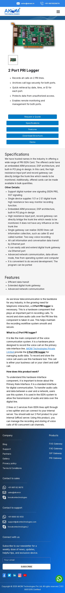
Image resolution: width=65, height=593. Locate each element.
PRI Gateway (55, 458)
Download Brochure (33, 135)
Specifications (32, 123)
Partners (7, 454)
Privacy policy (9, 463)
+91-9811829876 (50, 3)
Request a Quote (32, 116)
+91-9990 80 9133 (13, 517)
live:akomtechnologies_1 (15, 527)
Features (32, 129)
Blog (5, 444)
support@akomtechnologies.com (19, 522)
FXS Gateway (55, 443)
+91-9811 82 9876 (13, 487)
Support (7, 449)
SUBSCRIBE (26, 566)
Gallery (6, 458)
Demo (32, 142)
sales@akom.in (25, 3)
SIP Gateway (55, 453)
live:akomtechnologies (15, 497)
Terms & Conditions (12, 468)
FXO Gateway (55, 448)
